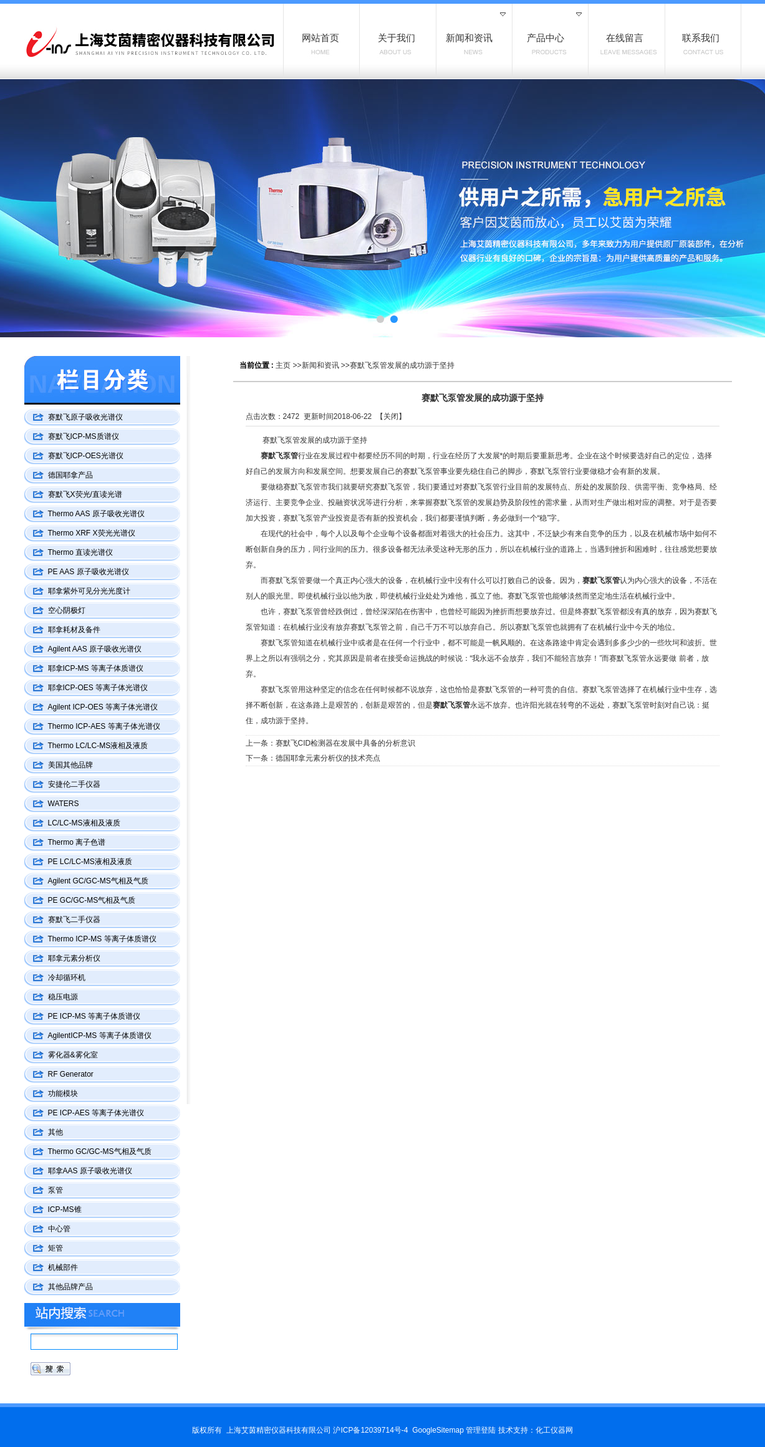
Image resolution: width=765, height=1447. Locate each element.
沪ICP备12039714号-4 (370, 1430)
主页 (283, 365)
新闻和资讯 (320, 365)
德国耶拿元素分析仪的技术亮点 (328, 758)
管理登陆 (481, 1430)
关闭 (390, 416)
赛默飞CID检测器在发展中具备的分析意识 (346, 743)
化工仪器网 (554, 1430)
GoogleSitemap (438, 1430)
